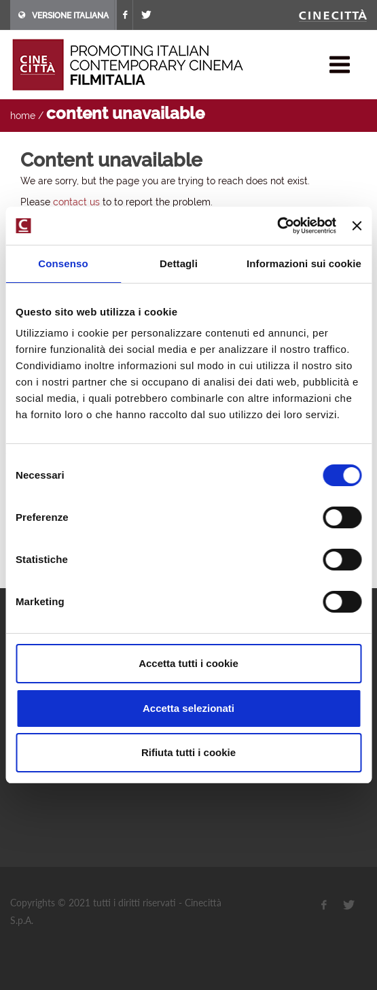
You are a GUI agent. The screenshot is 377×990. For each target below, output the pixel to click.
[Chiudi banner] (356, 226)
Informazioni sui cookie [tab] (304, 263)
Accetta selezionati (188, 708)
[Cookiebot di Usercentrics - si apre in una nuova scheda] (276, 226)
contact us (76, 202)
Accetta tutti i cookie (188, 663)
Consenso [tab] (63, 263)
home (22, 115)
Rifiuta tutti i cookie (188, 752)
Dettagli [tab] (179, 263)
